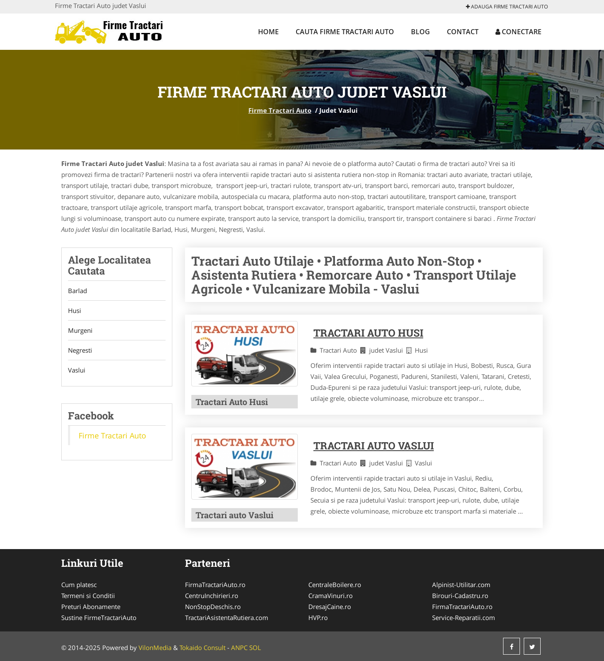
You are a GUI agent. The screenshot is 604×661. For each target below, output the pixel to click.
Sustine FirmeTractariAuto (98, 617)
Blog (420, 31)
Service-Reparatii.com (463, 617)
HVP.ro (318, 617)
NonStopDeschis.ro (213, 606)
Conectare (518, 31)
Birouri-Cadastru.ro (460, 595)
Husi (74, 310)
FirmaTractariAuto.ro (215, 584)
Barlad (77, 290)
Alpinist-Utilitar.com (461, 584)
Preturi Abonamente (90, 606)
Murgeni (80, 330)
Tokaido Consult (203, 647)
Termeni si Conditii (88, 595)
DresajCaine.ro (329, 606)
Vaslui (76, 370)
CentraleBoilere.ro (334, 584)
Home (268, 31)
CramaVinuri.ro (330, 595)
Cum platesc (79, 584)
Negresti (80, 350)
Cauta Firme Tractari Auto (345, 31)
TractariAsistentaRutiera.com (226, 617)
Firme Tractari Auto (279, 110)
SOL (255, 647)
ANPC (239, 647)
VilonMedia (155, 647)
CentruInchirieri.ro (211, 595)
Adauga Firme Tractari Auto (507, 6)
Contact (463, 31)
